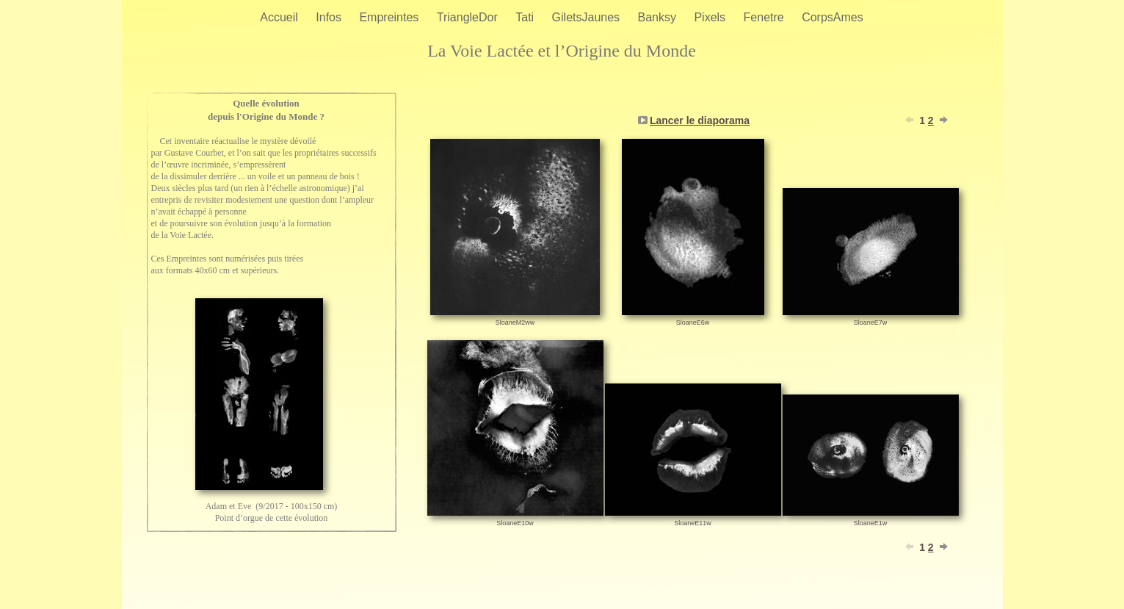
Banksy (659, 17)
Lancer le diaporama (700, 120)
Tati (526, 17)
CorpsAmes (832, 17)
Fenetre (766, 17)
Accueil (280, 17)
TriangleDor (469, 17)
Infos (330, 17)
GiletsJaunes (587, 17)
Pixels (711, 17)
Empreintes (390, 17)
